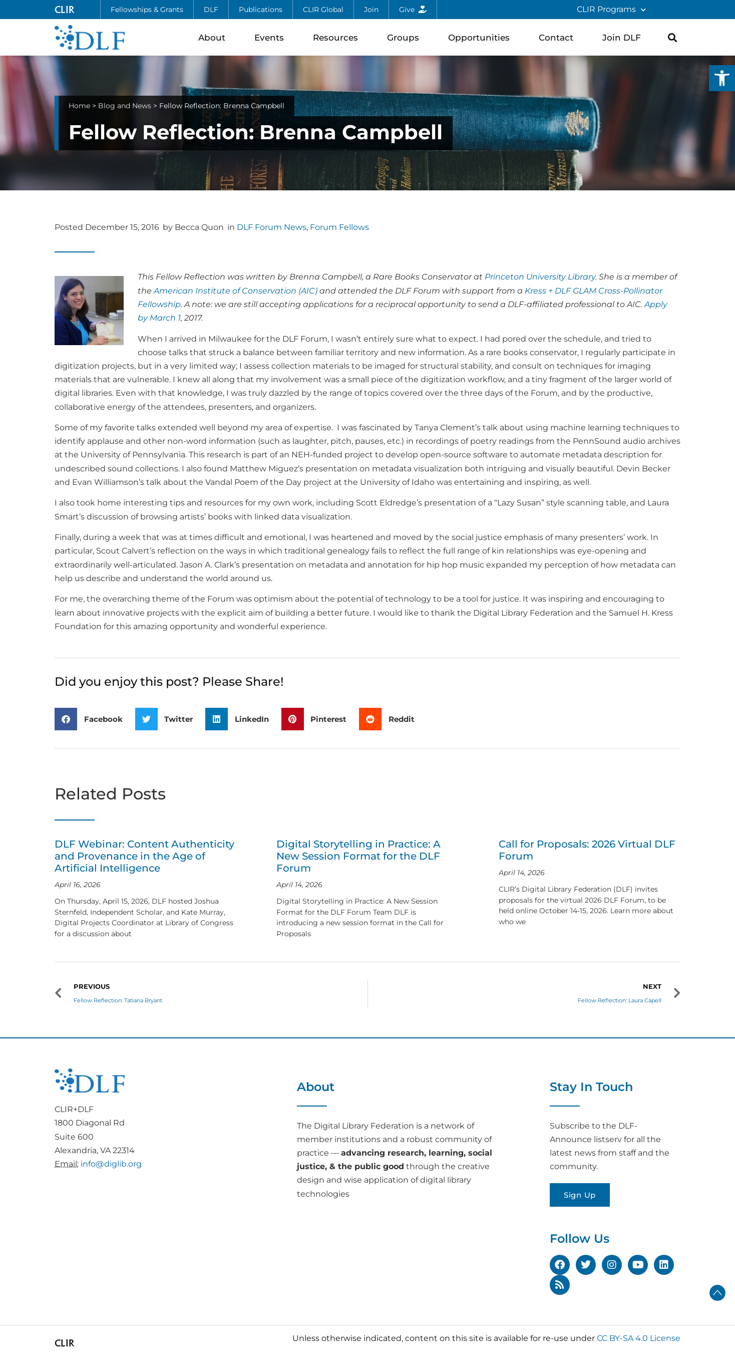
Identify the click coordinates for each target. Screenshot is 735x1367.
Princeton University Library (540, 277)
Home (79, 105)
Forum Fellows (339, 227)
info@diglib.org (111, 1164)
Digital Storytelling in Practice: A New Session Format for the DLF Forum (358, 856)
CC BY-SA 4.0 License (638, 1338)
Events (271, 37)
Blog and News (124, 105)
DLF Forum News (271, 227)
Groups (405, 37)
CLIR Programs (611, 10)
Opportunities (481, 37)
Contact (558, 37)
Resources (338, 37)
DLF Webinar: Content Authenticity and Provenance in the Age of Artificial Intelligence (144, 856)
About (214, 37)
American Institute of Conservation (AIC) (235, 291)
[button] (722, 78)
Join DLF (624, 37)
